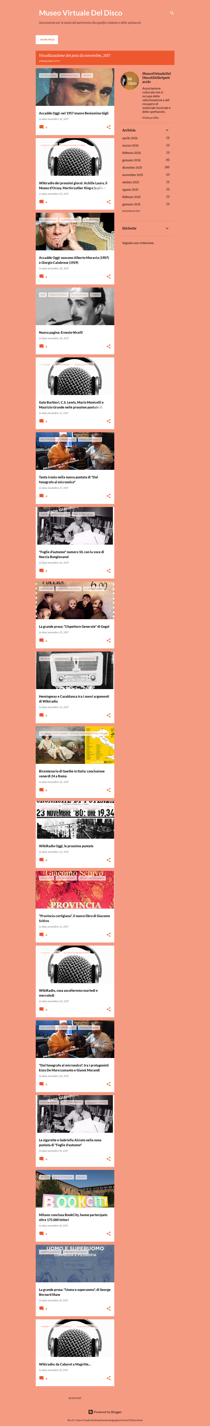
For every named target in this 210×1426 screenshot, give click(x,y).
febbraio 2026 (131, 153)
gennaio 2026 (131, 160)
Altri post (74, 1398)
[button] (108, 127)
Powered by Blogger (105, 1412)
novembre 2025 (132, 175)
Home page (47, 39)
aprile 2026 (130, 138)
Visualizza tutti (49, 61)
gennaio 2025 (131, 204)
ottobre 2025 (130, 182)
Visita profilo (150, 117)
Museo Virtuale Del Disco (80, 12)
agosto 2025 (130, 189)
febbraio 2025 (131, 197)
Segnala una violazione (138, 243)
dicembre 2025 (132, 167)
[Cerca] (172, 13)
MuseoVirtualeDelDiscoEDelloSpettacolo (156, 78)
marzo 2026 (130, 145)
